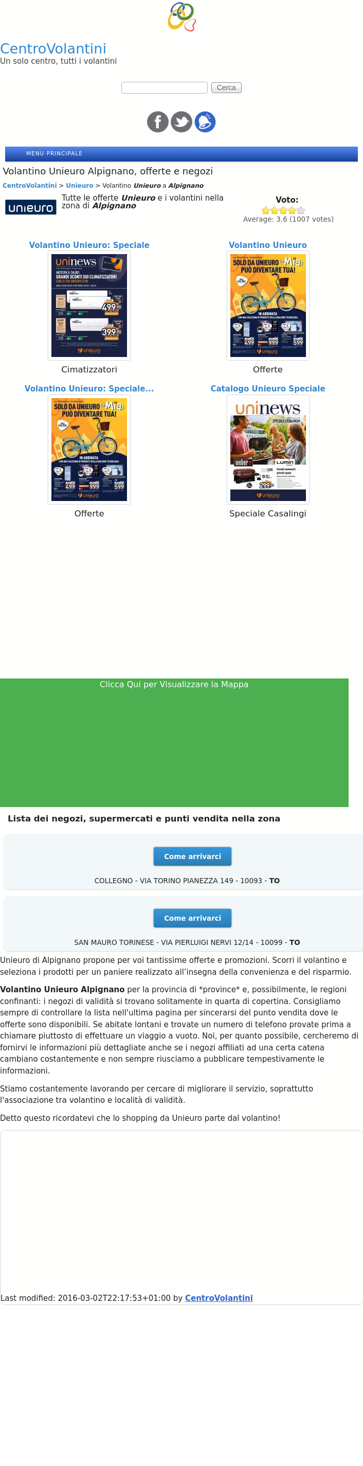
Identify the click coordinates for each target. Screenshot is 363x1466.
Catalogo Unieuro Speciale (267, 389)
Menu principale (54, 153)
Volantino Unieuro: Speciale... (89, 389)
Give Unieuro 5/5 (301, 210)
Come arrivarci (192, 856)
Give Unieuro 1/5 (266, 210)
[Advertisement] (181, 601)
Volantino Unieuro (268, 245)
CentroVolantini (53, 49)
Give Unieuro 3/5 (283, 210)
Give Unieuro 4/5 (292, 210)
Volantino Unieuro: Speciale (89, 245)
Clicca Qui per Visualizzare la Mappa (174, 684)
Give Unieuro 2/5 (274, 210)
